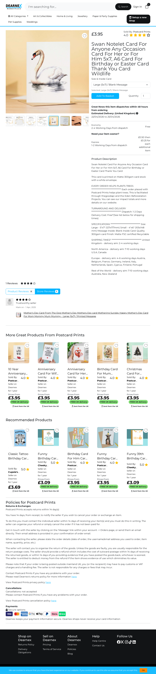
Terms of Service (52, 649)
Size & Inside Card (101, 78)
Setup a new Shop (138, 19)
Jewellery (83, 16)
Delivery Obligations (24, 651)
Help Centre (99, 640)
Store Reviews (47, 291)
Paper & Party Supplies (105, 16)
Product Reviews (20, 291)
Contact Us (98, 645)
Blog (70, 653)
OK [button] (143, 670)
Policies (71, 649)
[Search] (70, 6)
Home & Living (65, 16)
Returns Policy (26, 644)
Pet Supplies (15, 21)
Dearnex (72, 644)
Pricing (47, 644)
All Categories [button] (17, 16)
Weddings (32, 21)
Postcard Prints (141, 31)
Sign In (137, 6)
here (74, 576)
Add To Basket (105, 95)
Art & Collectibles (42, 16)
